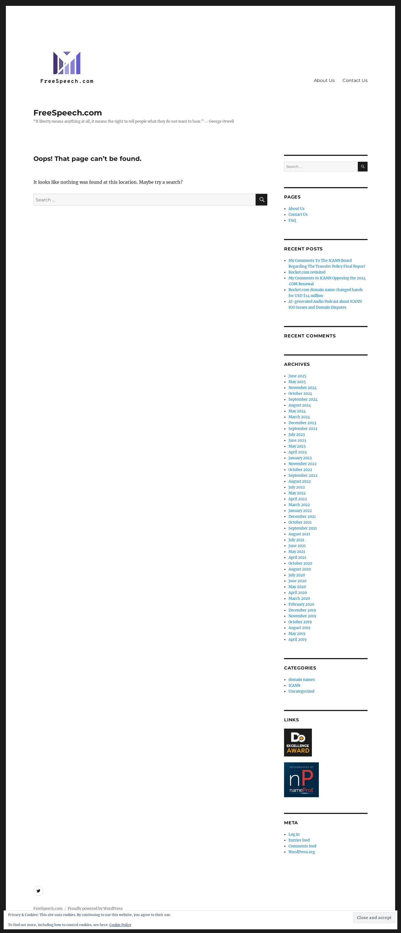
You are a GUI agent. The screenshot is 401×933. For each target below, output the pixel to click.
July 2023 (296, 434)
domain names (301, 679)
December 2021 (302, 516)
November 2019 (302, 616)
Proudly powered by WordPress (95, 908)
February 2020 (301, 604)
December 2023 (302, 422)
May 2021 (296, 551)
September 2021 (302, 528)
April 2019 (297, 639)
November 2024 (302, 387)
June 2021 (297, 545)
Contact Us (355, 80)
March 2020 (299, 598)
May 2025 (297, 382)
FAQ (292, 220)
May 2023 (296, 446)
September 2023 (302, 428)
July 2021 (296, 540)
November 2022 (302, 463)
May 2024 (297, 411)
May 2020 (297, 586)
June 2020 (297, 581)
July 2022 (296, 487)
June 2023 (297, 440)
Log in (294, 834)
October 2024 (300, 393)
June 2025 (297, 376)
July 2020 (296, 575)
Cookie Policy (120, 925)
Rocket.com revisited (307, 272)
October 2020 (300, 563)
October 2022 (300, 469)
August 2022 (299, 481)
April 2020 (297, 592)
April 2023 (297, 452)
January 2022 (300, 510)
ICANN (294, 685)
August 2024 (299, 405)
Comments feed (302, 846)
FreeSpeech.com (67, 112)
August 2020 (299, 569)
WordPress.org (301, 852)
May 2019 (296, 633)
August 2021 (299, 534)
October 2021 (300, 522)
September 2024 (302, 399)
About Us (324, 80)
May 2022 (297, 493)
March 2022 (299, 504)
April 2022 (297, 499)
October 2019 (300, 622)
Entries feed (299, 840)
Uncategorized (301, 691)
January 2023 (300, 458)
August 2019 (299, 627)
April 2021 (297, 557)
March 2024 (299, 417)
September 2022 (302, 475)
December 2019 (302, 610)
